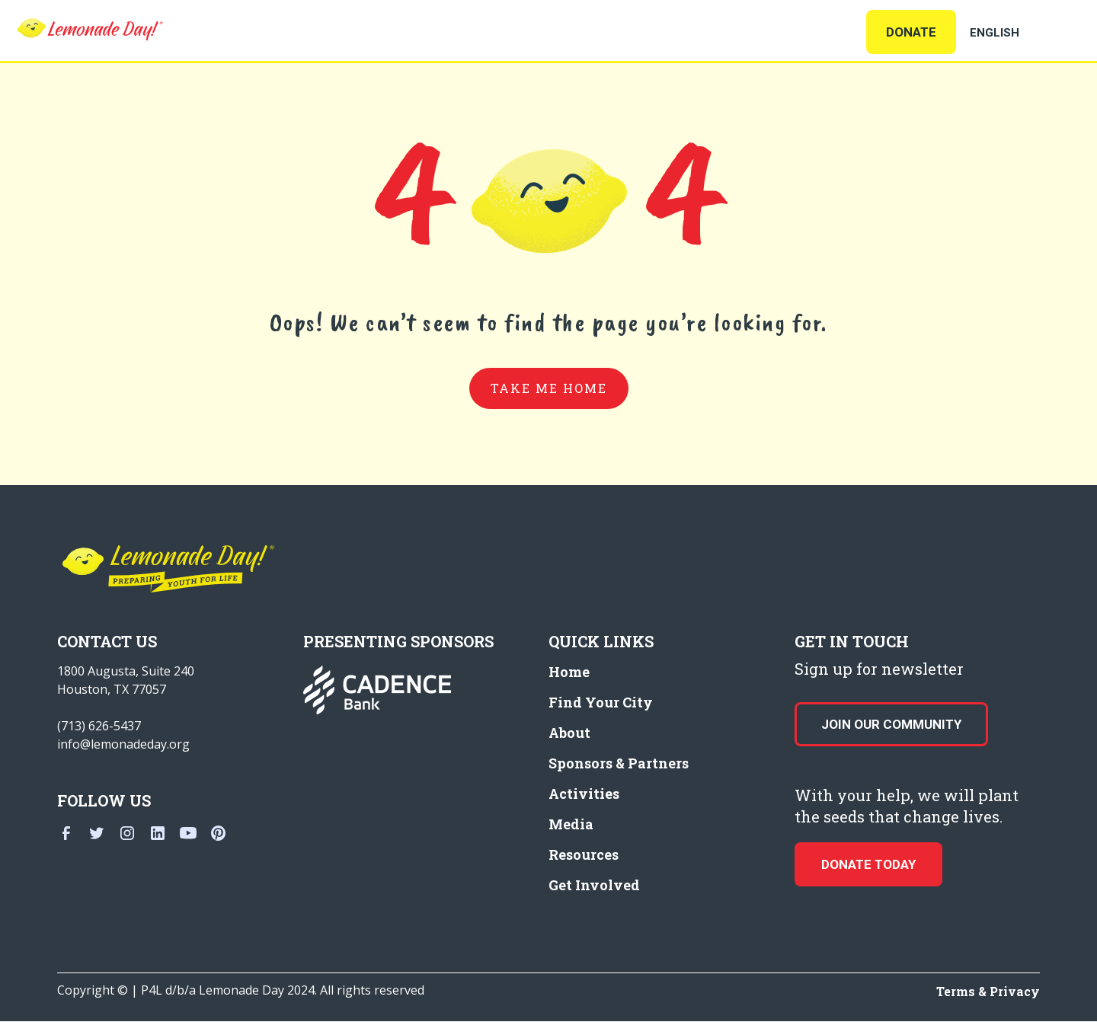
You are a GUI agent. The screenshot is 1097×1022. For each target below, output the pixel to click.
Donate (911, 32)
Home (569, 672)
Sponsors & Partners (618, 763)
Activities (583, 793)
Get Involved (594, 885)
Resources (583, 854)
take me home (549, 388)
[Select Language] (1013, 33)
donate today (868, 864)
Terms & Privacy (988, 991)
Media (570, 824)
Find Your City (600, 702)
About (569, 732)
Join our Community (891, 724)
